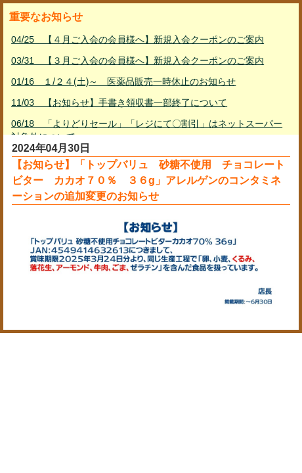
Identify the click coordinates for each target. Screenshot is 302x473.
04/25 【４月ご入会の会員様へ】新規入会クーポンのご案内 (137, 39)
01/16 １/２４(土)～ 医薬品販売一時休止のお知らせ (123, 81)
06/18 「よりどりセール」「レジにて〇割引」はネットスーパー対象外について (146, 130)
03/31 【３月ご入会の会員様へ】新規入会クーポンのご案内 (137, 60)
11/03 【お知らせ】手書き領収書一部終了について (119, 102)
